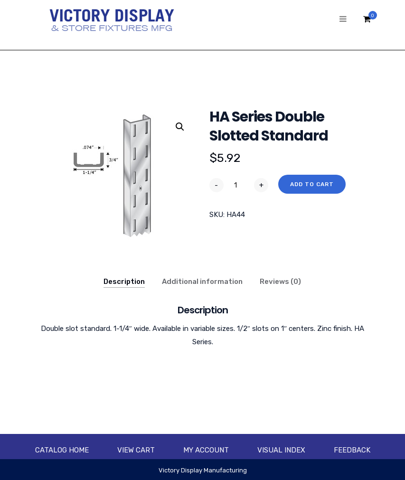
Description (124, 281)
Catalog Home (62, 450)
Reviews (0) (280, 281)
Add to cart (312, 184)
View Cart (136, 450)
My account (206, 450)
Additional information (202, 281)
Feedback (352, 450)
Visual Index (281, 450)
